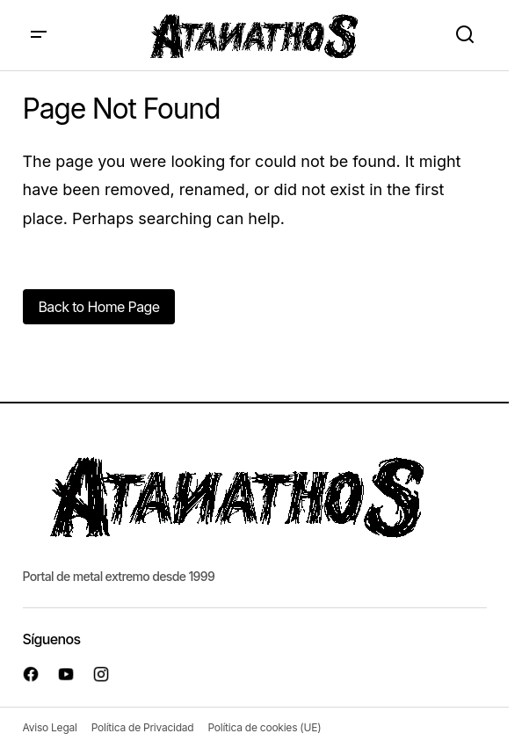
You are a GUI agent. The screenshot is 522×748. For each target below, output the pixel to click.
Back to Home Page (99, 307)
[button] (39, 35)
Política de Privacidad (142, 727)
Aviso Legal (50, 727)
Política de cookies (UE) (264, 727)
